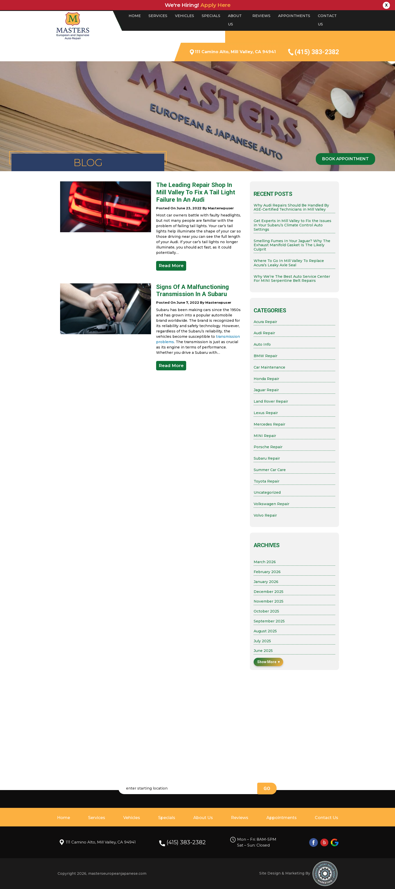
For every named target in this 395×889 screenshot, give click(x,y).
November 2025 (268, 601)
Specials (211, 15)
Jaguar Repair (266, 390)
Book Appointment (345, 158)
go (267, 788)
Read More (171, 265)
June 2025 (263, 651)
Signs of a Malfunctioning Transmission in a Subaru (192, 290)
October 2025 (266, 611)
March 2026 (265, 562)
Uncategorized (267, 492)
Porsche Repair (268, 447)
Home (135, 15)
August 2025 (265, 631)
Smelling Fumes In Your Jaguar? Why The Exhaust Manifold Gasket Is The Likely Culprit (292, 245)
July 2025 (262, 641)
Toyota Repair (266, 481)
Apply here (215, 5)
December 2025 (268, 592)
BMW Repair (265, 356)
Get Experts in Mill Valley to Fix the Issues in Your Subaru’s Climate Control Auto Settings (292, 225)
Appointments (294, 15)
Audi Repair (264, 333)
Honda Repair (266, 379)
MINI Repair (265, 436)
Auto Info (262, 344)
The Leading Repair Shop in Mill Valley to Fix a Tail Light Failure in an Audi (195, 192)
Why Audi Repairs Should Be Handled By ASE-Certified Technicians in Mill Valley (291, 207)
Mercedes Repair (269, 424)
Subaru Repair (267, 458)
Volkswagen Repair (271, 504)
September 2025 (269, 621)
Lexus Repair (266, 413)
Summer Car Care (270, 470)
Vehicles (184, 15)
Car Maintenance (269, 367)
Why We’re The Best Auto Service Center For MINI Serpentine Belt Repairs (292, 278)
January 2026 (266, 582)
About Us (203, 817)
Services (157, 15)
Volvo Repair (265, 515)
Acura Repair (265, 322)
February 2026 (267, 572)
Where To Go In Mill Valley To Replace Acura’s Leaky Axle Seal (289, 263)
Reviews (261, 15)
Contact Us (326, 817)
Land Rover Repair (271, 401)
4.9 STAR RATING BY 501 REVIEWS (142, 40)
